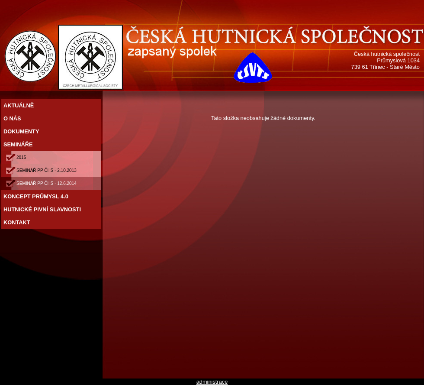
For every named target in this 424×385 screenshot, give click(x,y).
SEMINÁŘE (18, 144)
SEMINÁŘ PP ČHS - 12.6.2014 (47, 183)
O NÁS (12, 118)
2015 (21, 157)
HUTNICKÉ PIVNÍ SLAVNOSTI (43, 209)
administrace (212, 382)
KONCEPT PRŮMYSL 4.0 (36, 196)
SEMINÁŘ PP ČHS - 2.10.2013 (47, 170)
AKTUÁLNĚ (19, 105)
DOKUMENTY (22, 131)
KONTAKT (17, 222)
